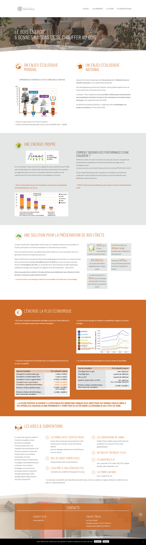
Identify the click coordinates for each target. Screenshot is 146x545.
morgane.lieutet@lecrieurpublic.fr (98, 526)
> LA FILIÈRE (110, 9)
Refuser (105, 541)
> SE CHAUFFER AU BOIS (123, 9)
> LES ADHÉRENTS (97, 9)
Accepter (98, 541)
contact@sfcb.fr (38, 520)
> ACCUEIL (85, 9)
